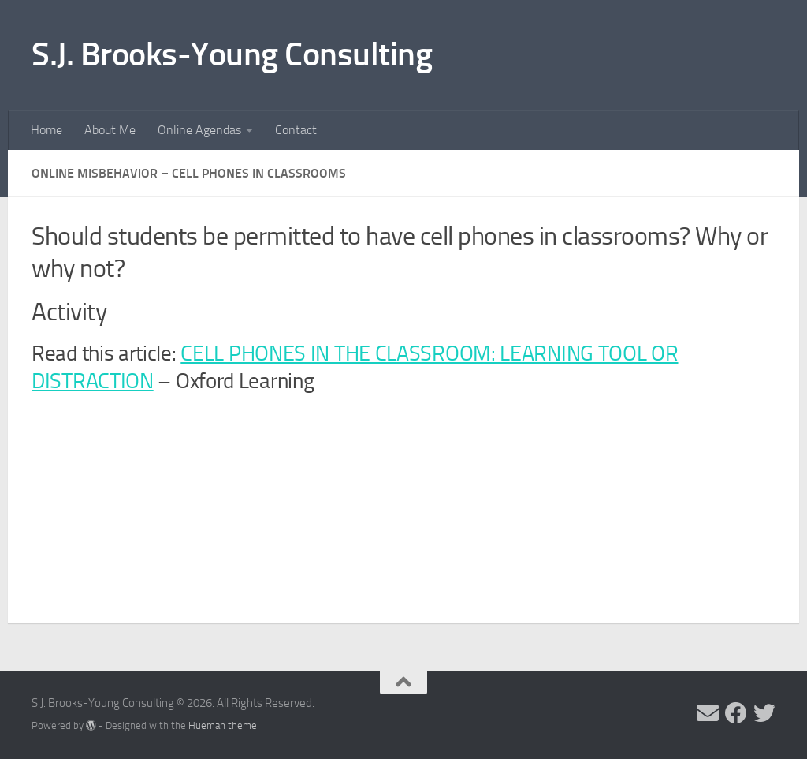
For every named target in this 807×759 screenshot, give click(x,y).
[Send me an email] (708, 713)
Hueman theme (222, 725)
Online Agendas (199, 129)
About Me (110, 129)
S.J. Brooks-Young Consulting (232, 54)
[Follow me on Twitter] (764, 713)
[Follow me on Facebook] (736, 713)
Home (46, 129)
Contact (296, 129)
